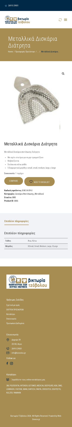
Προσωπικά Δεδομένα (15, 323)
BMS (14, 197)
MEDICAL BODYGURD (45, 385)
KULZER (9, 393)
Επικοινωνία (11, 319)
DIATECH (31, 389)
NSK (55, 385)
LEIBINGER (10, 389)
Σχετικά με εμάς (13, 305)
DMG (60, 385)
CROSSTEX (46, 389)
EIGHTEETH (56, 389)
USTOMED (32, 385)
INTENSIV (23, 385)
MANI (25, 389)
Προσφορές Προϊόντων (25, 51)
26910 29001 (17, 348)
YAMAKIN (17, 393)
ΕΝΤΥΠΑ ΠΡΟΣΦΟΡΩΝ (15, 310)
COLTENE (18, 389)
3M (7, 385)
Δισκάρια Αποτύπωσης (24, 194)
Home (10, 51)
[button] (63, 73)
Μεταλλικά (39, 194)
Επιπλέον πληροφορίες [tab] (16, 221)
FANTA (38, 389)
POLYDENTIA (14, 385)
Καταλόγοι (10, 314)
